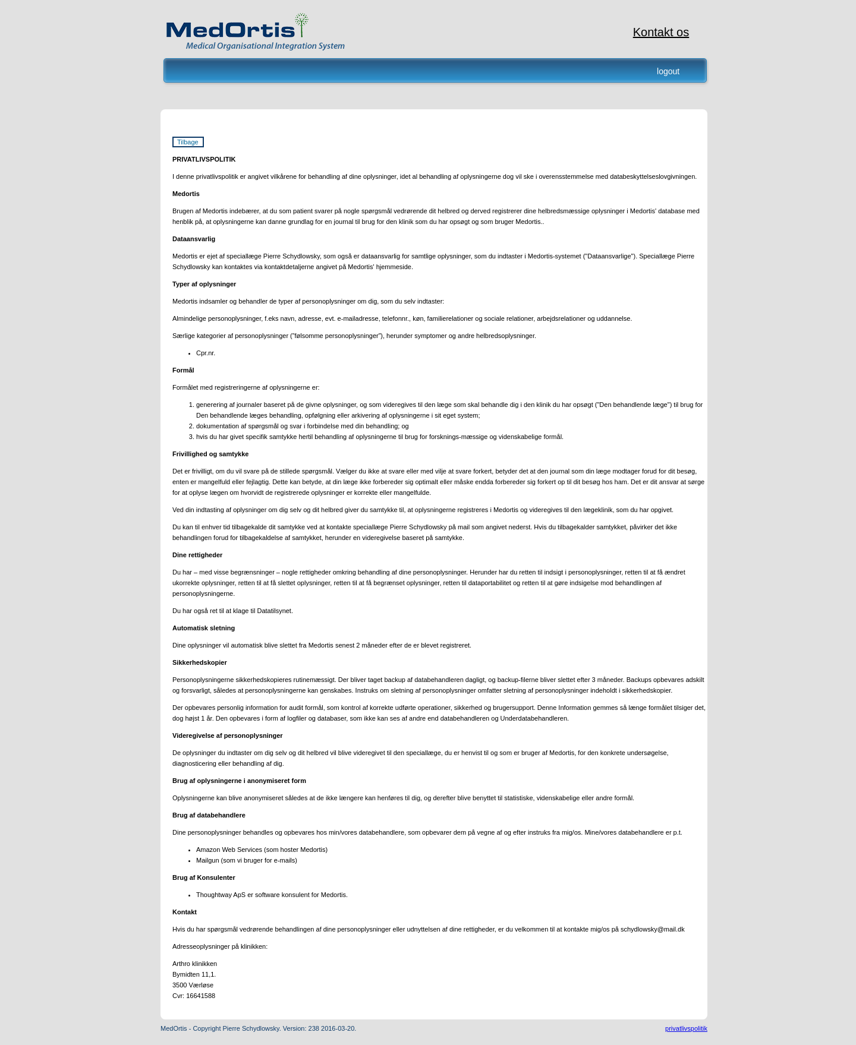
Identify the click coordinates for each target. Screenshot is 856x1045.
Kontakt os (661, 32)
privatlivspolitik (686, 1028)
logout (668, 71)
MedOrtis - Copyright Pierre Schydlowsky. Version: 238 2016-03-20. (258, 1028)
